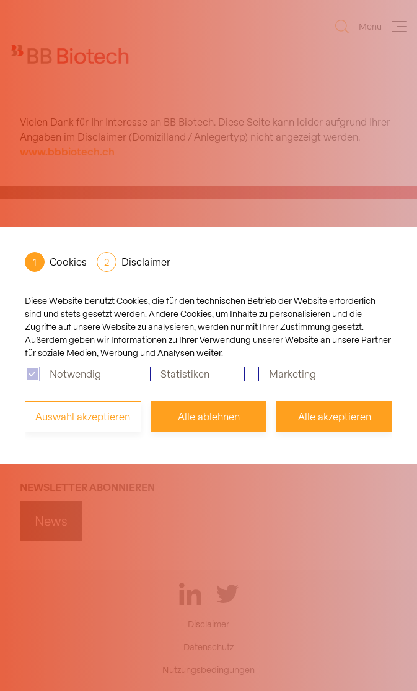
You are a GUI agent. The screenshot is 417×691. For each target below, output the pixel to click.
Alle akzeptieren (334, 416)
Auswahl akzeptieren (82, 416)
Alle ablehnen (209, 416)
